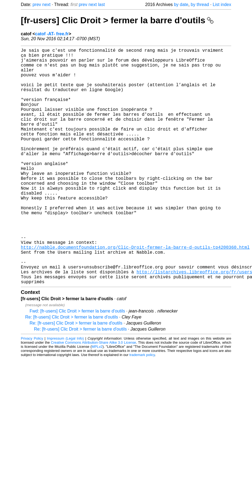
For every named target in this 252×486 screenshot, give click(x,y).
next (46, 4)
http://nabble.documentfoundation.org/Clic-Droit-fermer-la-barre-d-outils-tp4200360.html (135, 292)
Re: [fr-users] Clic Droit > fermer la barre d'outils (71, 369)
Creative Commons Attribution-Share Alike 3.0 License (93, 395)
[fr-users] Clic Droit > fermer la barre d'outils (117, 20)
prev (37, 4)
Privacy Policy (32, 391)
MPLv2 (97, 399)
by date (181, 4)
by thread (200, 4)
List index (222, 4)
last (101, 4)
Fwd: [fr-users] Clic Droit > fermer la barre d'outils (77, 363)
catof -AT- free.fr (51, 33)
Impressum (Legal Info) (65, 391)
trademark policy (142, 407)
